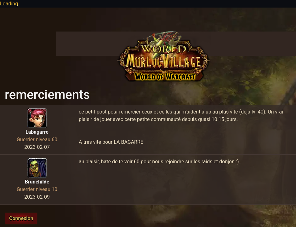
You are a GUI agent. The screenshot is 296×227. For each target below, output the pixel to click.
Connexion (21, 218)
